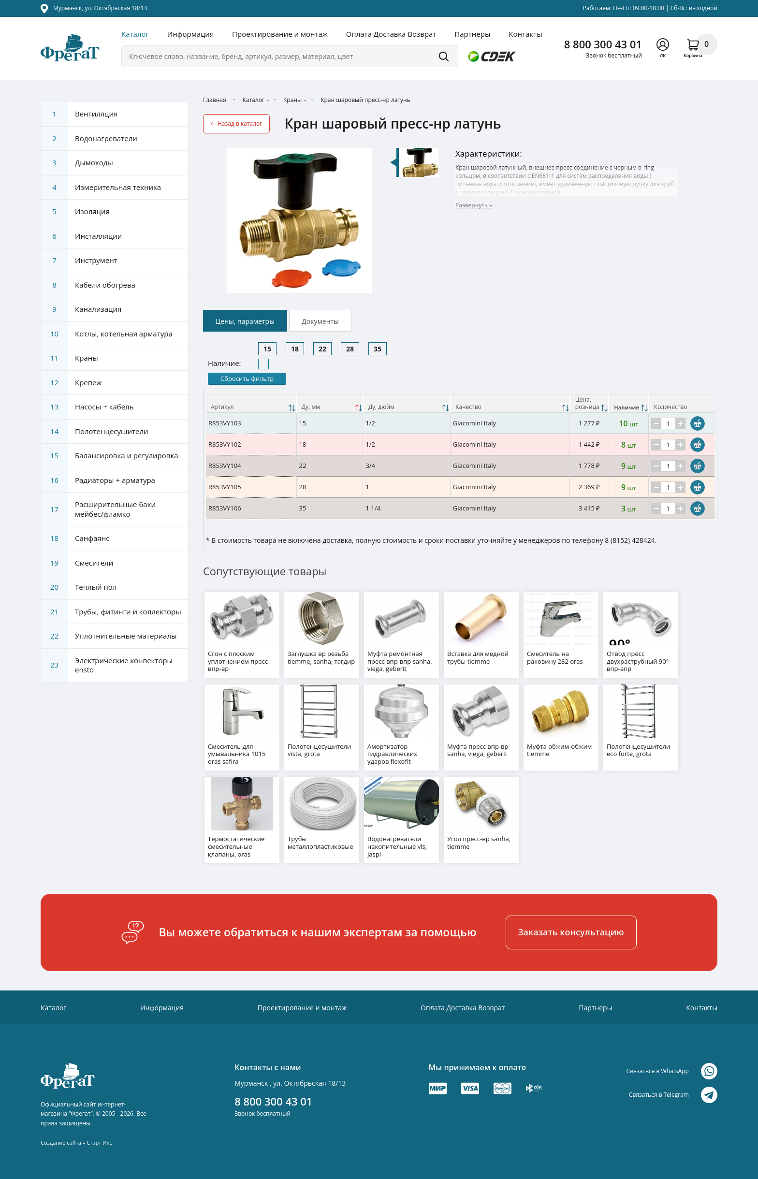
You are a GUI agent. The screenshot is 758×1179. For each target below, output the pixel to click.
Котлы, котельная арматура (107, 334)
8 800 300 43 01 (603, 44)
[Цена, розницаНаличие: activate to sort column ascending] (589, 403)
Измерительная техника (101, 187)
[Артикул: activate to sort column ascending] (251, 403)
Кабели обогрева (88, 285)
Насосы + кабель (87, 407)
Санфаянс (75, 538)
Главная (214, 100)
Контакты (525, 34)
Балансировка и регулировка (109, 456)
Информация (190, 34)
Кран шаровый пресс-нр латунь (365, 100)
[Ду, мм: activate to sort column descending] (329, 403)
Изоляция (75, 212)
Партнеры (472, 34)
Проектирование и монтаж (280, 34)
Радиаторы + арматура (98, 480)
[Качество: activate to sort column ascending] (510, 403)
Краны (292, 100)
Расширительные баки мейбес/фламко (98, 509)
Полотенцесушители (94, 432)
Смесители (77, 563)
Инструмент (79, 260)
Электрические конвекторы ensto (107, 665)
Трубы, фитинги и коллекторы (111, 612)
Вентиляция (79, 114)
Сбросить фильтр (247, 378)
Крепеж (71, 383)
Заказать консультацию (571, 926)
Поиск (443, 56)
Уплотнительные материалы (108, 636)
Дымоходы (77, 163)
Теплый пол (79, 587)
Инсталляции (81, 236)
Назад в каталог (240, 123)
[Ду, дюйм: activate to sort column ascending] (406, 403)
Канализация (81, 309)
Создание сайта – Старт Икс (76, 1136)
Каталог (135, 34)
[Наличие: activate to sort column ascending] (629, 403)
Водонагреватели (89, 139)
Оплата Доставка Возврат (391, 34)
